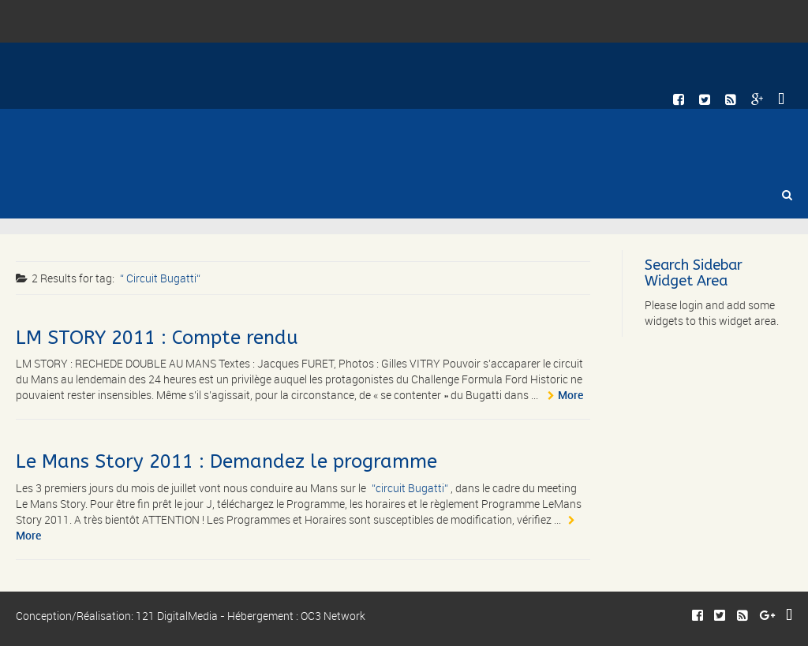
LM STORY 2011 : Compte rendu (157, 338)
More (570, 394)
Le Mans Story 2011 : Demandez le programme (226, 461)
